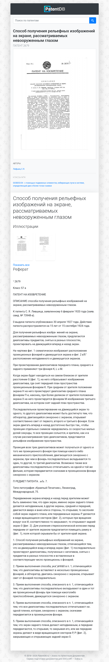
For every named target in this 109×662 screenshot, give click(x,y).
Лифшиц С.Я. (19, 169)
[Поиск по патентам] (51, 20)
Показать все (21, 264)
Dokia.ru (78, 659)
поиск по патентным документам (68, 655)
